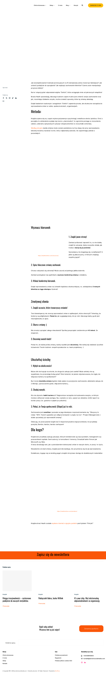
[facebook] (3, 98)
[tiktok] (12, 98)
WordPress (57, 671)
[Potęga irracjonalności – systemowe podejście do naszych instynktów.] (17, 580)
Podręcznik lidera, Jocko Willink (50, 598)
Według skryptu (37, 128)
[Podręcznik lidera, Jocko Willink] (53, 572)
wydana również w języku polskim (64, 523)
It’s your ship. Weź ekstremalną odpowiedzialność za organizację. (87, 599)
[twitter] (6, 98)
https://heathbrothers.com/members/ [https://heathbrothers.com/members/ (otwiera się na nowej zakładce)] (67, 511)
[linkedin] (16, 98)
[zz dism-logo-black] (11, 3)
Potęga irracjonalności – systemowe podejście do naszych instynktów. (17, 599)
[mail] (3, 101)
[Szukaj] (82, 5)
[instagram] (9, 98)
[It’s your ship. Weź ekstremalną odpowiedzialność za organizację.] (88, 572)
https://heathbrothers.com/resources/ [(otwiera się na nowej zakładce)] (48, 255)
